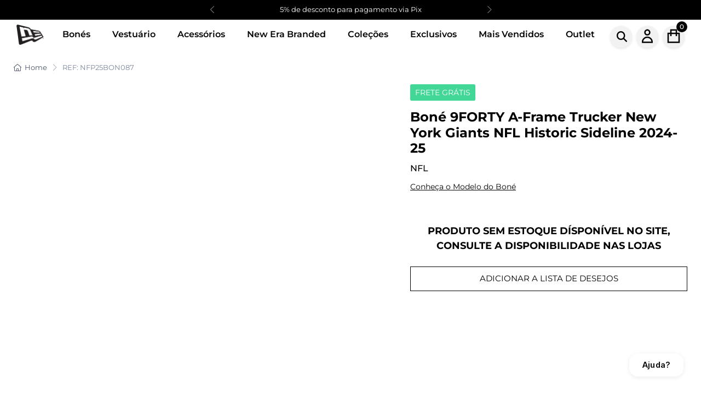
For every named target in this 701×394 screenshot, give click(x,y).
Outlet (580, 34)
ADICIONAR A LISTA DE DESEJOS (549, 278)
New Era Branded (286, 34)
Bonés (76, 34)
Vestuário (134, 34)
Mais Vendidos (511, 34)
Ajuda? (656, 364)
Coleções (368, 34)
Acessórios (201, 34)
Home (30, 67)
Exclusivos (433, 34)
